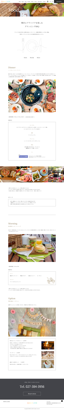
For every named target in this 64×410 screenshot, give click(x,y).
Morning (32, 57)
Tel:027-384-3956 (49, 404)
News (20, 1)
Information (40, 1)
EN (50, 1)
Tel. (32, 386)
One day (28, 1)
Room (23, 1)
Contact (44, 1)
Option (38, 57)
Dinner (25, 57)
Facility (32, 1)
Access (35, 1)
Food (25, 1)
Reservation (32, 394)
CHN (52, 1)
